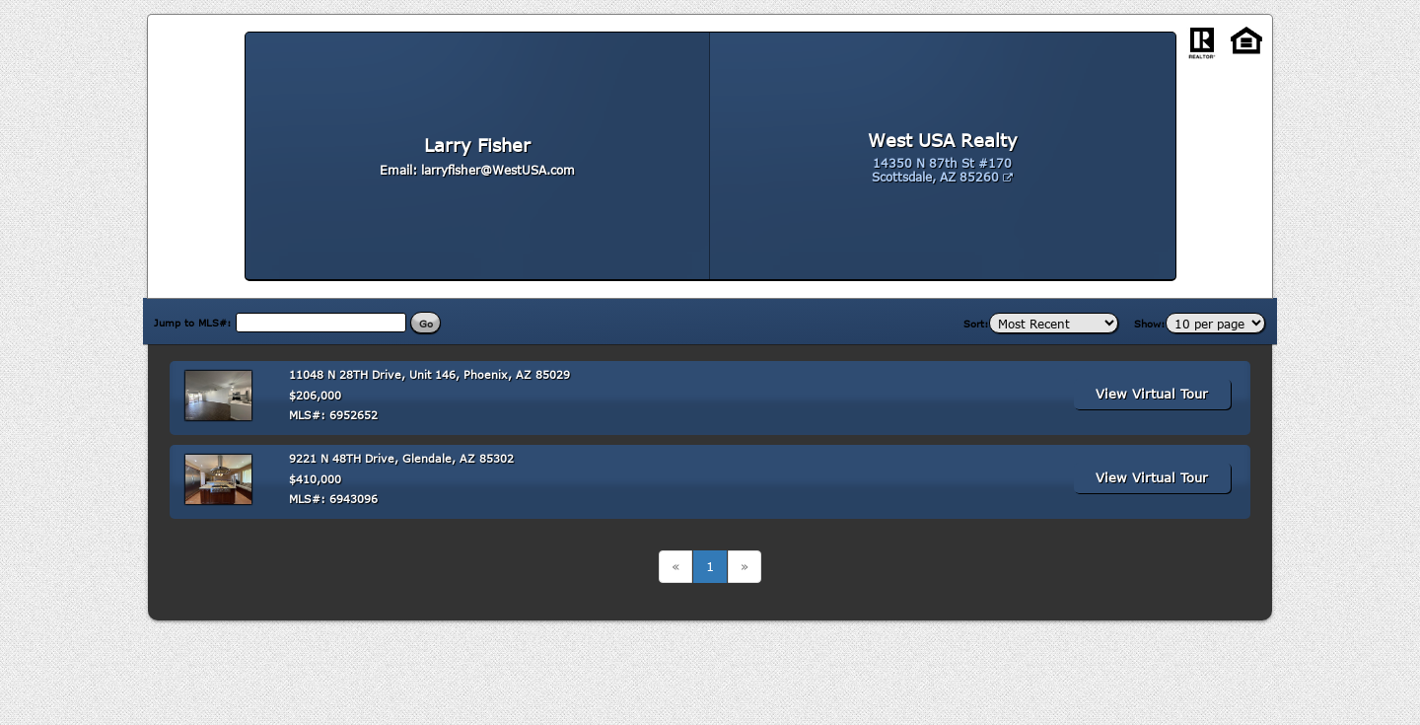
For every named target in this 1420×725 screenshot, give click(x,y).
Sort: (976, 323)
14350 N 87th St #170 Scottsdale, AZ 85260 (942, 169)
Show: (1150, 323)
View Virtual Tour (1152, 393)
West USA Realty (943, 140)
